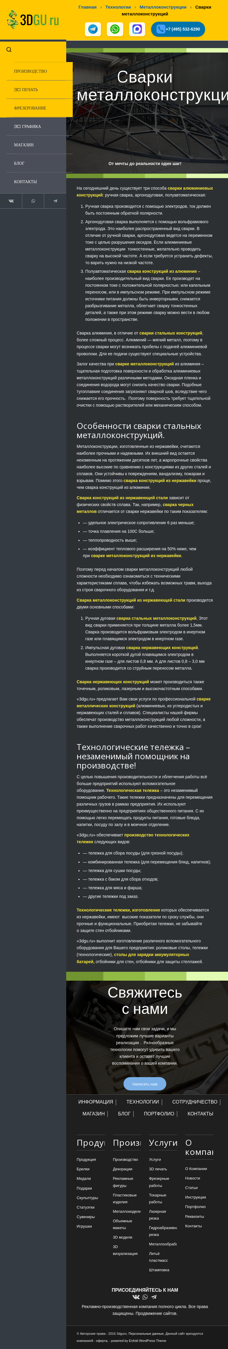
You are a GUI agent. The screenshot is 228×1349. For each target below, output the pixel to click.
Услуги (155, 1160)
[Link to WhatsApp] (30, 198)
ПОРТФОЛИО (159, 1114)
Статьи (191, 1188)
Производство (125, 1160)
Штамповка (159, 1270)
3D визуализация (125, 1250)
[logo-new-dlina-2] (31, 19)
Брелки (83, 1169)
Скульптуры (87, 1198)
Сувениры (86, 1217)
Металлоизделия (127, 1211)
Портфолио (195, 1207)
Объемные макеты (122, 1224)
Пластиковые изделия (125, 1198)
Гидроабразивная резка (163, 1231)
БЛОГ (124, 1114)
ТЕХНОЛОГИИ (142, 1102)
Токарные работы (157, 1198)
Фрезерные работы (159, 1182)
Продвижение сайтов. (157, 1313)
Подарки (84, 1188)
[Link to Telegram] (51, 198)
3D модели (122, 1238)
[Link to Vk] (10, 198)
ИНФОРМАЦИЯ (95, 1102)
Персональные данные (146, 1334)
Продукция (86, 1160)
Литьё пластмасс (158, 1257)
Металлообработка (163, 1244)
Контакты (193, 1226)
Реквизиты (194, 1217)
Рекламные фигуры (123, 1182)
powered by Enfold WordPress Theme (138, 1341)
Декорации (122, 1169)
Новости (192, 1179)
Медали (84, 1179)
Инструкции (195, 1198)
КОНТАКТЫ (200, 1114)
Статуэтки (85, 1207)
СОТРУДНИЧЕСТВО (195, 1102)
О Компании (196, 1169)
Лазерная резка (157, 1215)
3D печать (158, 1169)
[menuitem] (37, 69)
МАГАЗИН (94, 1114)
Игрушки (84, 1226)
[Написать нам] (145, 1084)
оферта (101, 1341)
